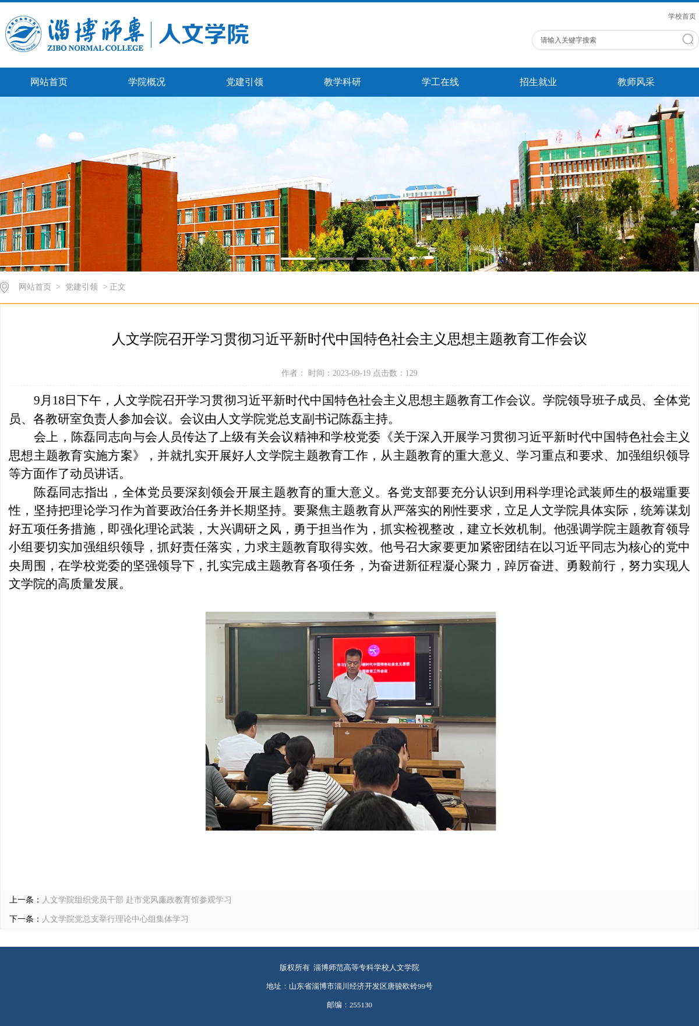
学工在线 (440, 82)
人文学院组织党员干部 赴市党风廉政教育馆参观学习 (137, 899)
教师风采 (636, 82)
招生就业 (538, 82)
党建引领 (244, 82)
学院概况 (146, 82)
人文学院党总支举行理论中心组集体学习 (115, 919)
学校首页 (682, 16)
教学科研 (342, 82)
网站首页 (49, 82)
